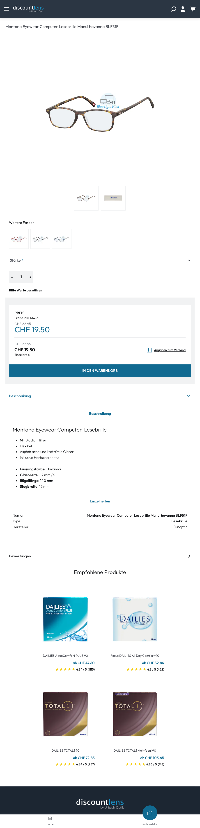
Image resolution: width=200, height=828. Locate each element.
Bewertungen (100, 556)
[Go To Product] (65, 617)
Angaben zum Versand (166, 350)
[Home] (50, 818)
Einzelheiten (100, 501)
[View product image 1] (86, 198)
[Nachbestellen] (150, 812)
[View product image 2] (113, 198)
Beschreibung (100, 396)
